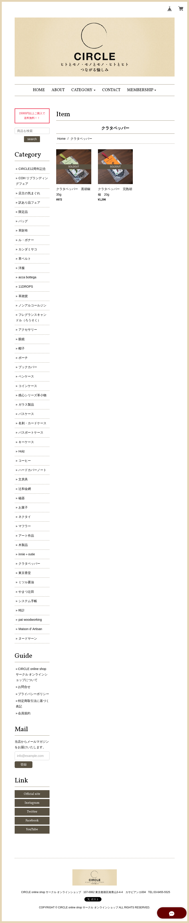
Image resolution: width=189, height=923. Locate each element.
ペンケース (26, 376)
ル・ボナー (26, 240)
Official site (32, 794)
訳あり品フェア (29, 202)
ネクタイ (24, 516)
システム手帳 (27, 601)
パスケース (26, 414)
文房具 (23, 479)
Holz (21, 451)
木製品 (23, 545)
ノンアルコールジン (32, 305)
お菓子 (23, 507)
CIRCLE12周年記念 (32, 169)
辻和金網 (24, 489)
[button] (83, 90)
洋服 (21, 268)
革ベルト (24, 258)
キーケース (26, 442)
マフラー (24, 526)
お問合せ (24, 687)
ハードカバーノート (32, 470)
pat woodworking (30, 619)
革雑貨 (23, 296)
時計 (21, 610)
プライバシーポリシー (33, 694)
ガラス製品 (26, 404)
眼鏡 (21, 339)
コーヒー (24, 460)
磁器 (21, 498)
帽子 (21, 348)
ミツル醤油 (26, 582)
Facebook (32, 821)
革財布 (23, 230)
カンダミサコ (27, 249)
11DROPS (25, 286)
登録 (23, 764)
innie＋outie (26, 554)
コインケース (27, 386)
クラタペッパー (29, 563)
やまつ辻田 (26, 591)
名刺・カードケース (32, 423)
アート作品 (26, 535)
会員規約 (24, 713)
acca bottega (27, 277)
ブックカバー (27, 367)
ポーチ (23, 357)
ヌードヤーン (27, 638)
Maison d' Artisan (30, 629)
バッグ (23, 221)
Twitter (32, 812)
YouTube (32, 829)
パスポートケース (30, 432)
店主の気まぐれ (29, 193)
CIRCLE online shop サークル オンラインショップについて (32, 674)
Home (61, 138)
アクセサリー (27, 329)
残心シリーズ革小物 (32, 395)
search (32, 139)
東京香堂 (24, 573)
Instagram (32, 803)
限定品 (23, 212)
